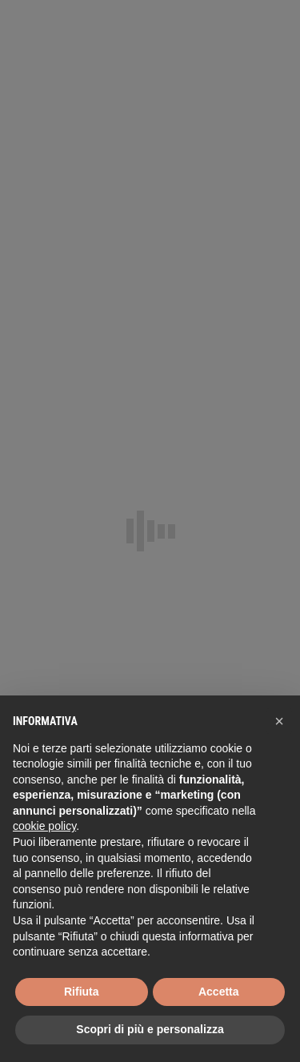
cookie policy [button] (44, 826)
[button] (279, 721)
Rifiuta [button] (81, 991)
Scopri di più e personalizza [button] (149, 1029)
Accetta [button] (218, 991)
